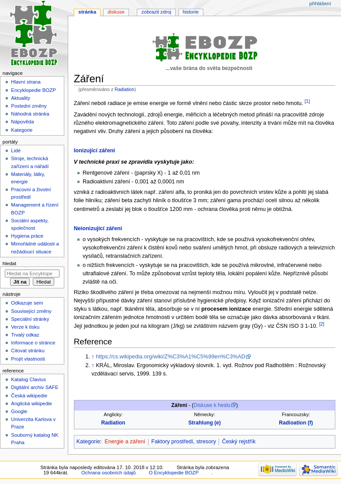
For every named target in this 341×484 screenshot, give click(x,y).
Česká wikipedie (29, 395)
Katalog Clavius (28, 379)
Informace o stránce (33, 342)
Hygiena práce (27, 235)
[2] (321, 323)
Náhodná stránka (30, 113)
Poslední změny (29, 106)
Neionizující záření (98, 228)
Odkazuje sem (27, 302)
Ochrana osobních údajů (108, 472)
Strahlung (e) (204, 423)
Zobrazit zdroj (156, 11)
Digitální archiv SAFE (34, 387)
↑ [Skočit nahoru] (92, 357)
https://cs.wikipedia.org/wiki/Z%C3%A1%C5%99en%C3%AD (170, 357)
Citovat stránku (27, 350)
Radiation (124, 89)
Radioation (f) (296, 423)
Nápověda (22, 121)
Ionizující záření (94, 150)
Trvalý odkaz (25, 334)
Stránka (87, 11)
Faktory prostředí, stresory (183, 441)
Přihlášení (320, 3)
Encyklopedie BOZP (33, 90)
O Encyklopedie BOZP (173, 472)
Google (19, 411)
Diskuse (116, 11)
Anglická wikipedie (31, 403)
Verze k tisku (25, 327)
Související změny (31, 311)
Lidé (16, 150)
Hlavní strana (25, 81)
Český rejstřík (239, 441)
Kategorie (88, 441)
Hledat (9, 263)
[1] (307, 101)
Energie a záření (124, 441)
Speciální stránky (30, 319)
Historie (191, 11)
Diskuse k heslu (212, 405)
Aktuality (20, 98)
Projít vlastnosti (28, 358)
